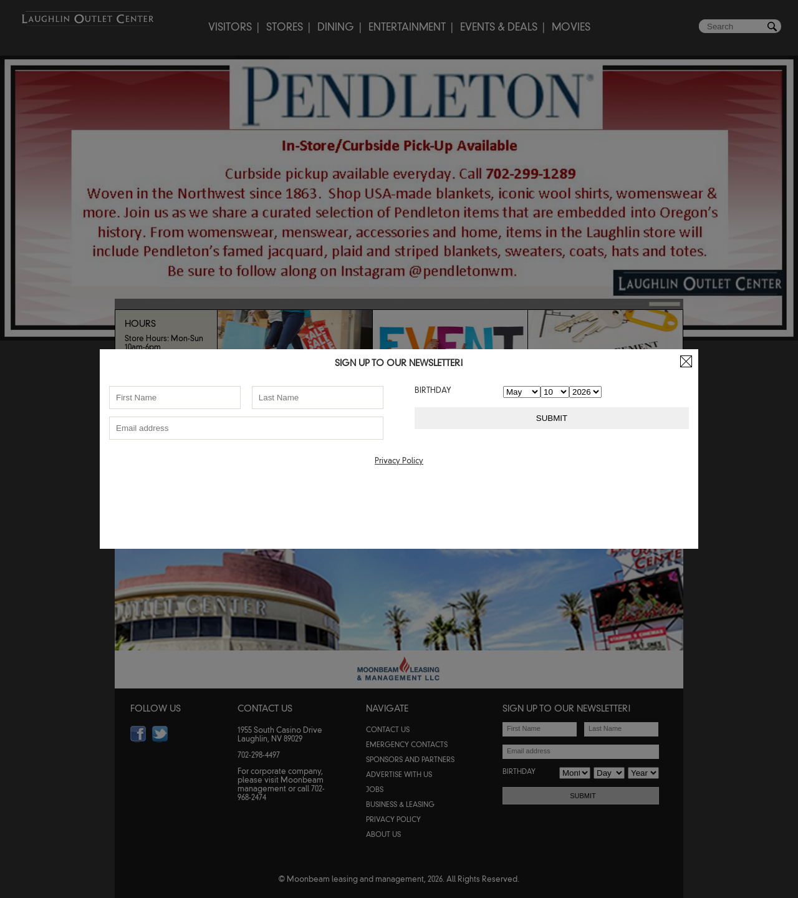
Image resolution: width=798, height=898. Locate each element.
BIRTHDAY (433, 390)
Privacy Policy (399, 460)
